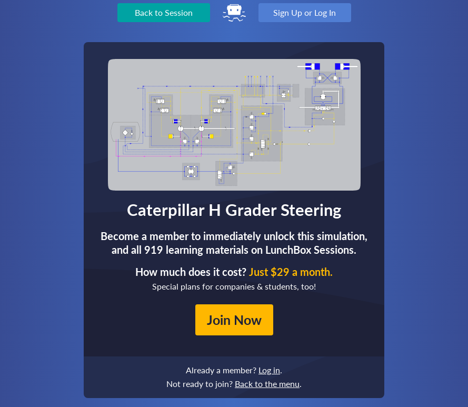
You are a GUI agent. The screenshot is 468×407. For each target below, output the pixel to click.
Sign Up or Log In (304, 12)
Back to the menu (267, 384)
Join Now (234, 319)
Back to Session (164, 12)
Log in (269, 370)
